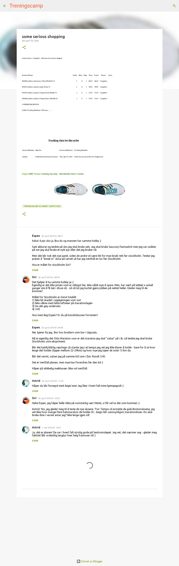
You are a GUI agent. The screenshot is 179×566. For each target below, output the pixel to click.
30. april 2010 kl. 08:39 (48, 277)
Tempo (37, 174)
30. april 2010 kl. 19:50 (48, 398)
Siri (34, 277)
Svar (35, 270)
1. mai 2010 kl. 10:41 (51, 427)
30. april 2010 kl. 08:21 (52, 236)
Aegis (25, 174)
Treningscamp (26, 6)
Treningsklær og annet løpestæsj (42, 206)
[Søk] (48, 6)
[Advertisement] (89, 525)
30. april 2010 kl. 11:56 (52, 381)
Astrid (36, 380)
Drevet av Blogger (90, 561)
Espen (36, 235)
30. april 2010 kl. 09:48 (52, 327)
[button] (24, 47)
